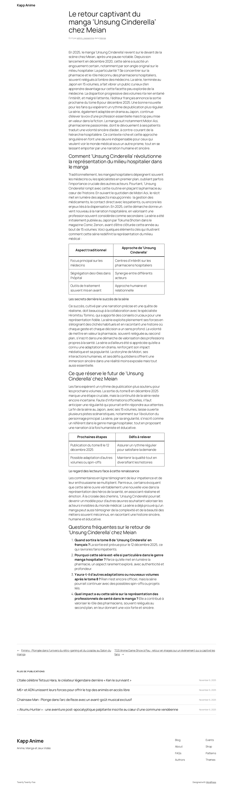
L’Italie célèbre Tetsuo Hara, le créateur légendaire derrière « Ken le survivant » (74, 680)
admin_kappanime (85, 38)
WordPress (211, 782)
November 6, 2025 (207, 680)
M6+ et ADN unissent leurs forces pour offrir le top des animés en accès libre (73, 690)
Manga (102, 38)
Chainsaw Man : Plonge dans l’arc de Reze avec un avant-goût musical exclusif (74, 700)
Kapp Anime (26, 5)
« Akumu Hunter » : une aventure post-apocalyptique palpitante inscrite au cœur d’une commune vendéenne (97, 709)
